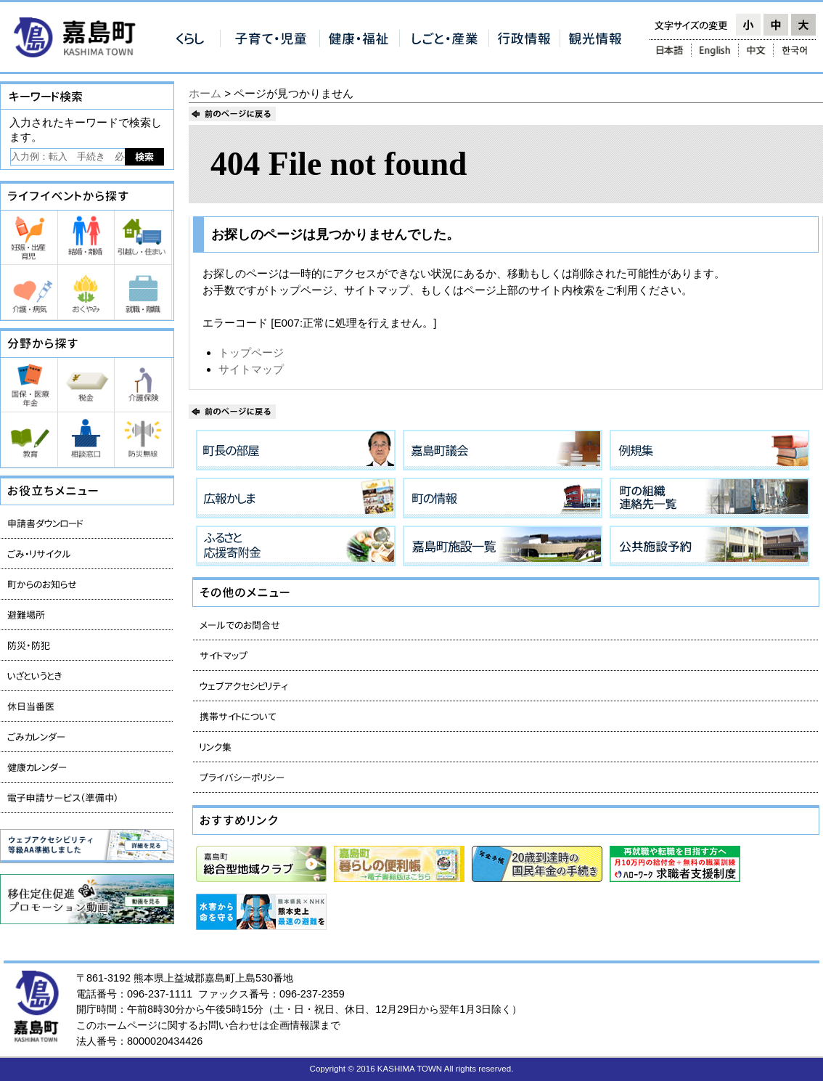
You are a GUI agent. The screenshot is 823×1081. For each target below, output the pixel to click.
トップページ (251, 352)
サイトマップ (251, 369)
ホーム (205, 93)
